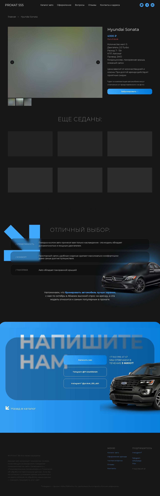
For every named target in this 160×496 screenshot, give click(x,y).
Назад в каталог (23, 408)
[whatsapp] (141, 5)
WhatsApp (136, 461)
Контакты (111, 468)
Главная (12, 17)
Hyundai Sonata (29, 17)
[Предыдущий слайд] (12, 62)
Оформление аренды (117, 456)
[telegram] (147, 5)
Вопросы (79, 5)
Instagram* (137, 452)
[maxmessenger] (152, 5)
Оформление (64, 5)
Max (134, 463)
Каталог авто (46, 5)
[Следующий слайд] (98, 62)
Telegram (136, 458)
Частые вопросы (115, 460)
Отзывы (92, 5)
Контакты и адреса (110, 5)
